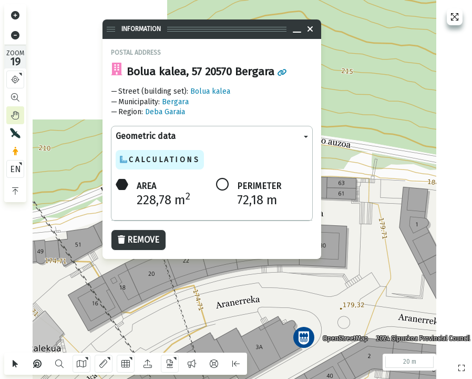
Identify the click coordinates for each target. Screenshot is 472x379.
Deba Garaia (165, 111)
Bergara (175, 101)
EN (15, 169)
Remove (138, 240)
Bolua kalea (210, 91)
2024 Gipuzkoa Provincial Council (419, 334)
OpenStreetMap (341, 334)
